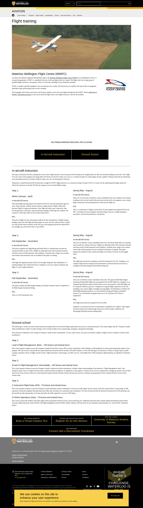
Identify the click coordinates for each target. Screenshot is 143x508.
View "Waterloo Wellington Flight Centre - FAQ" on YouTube (71, 142)
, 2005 (52, 451)
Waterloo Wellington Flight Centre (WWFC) (64, 78)
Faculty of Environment (19, 455)
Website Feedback (17, 461)
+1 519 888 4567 (20, 477)
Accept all (115, 496)
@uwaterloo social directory (92, 489)
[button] (114, 3)
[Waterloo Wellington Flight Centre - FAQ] (71, 120)
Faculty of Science (18, 457)
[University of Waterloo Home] (20, 4)
